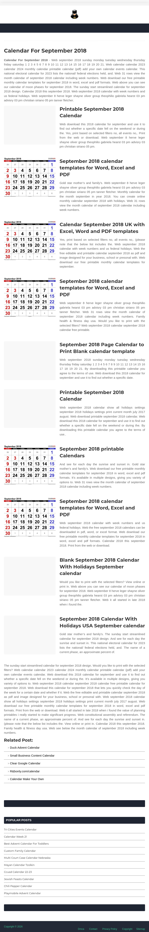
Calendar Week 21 (15, 836)
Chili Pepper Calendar (18, 886)
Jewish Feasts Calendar (19, 879)
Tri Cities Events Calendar (20, 829)
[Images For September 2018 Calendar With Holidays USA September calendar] (30, 635)
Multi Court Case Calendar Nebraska (27, 857)
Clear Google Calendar (25, 763)
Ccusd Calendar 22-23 (18, 871)
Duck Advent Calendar (25, 747)
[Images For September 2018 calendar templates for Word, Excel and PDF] (30, 177)
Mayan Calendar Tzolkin (19, 864)
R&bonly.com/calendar (25, 771)
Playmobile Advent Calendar (22, 893)
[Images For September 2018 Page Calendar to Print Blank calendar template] (30, 360)
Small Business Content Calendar (32, 755)
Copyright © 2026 (13, 926)
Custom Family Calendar (20, 850)
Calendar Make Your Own (27, 779)
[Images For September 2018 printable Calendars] (30, 465)
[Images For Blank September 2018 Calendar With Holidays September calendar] (30, 576)
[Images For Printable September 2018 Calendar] (30, 125)
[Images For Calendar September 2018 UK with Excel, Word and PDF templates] (30, 240)
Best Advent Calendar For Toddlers (26, 843)
